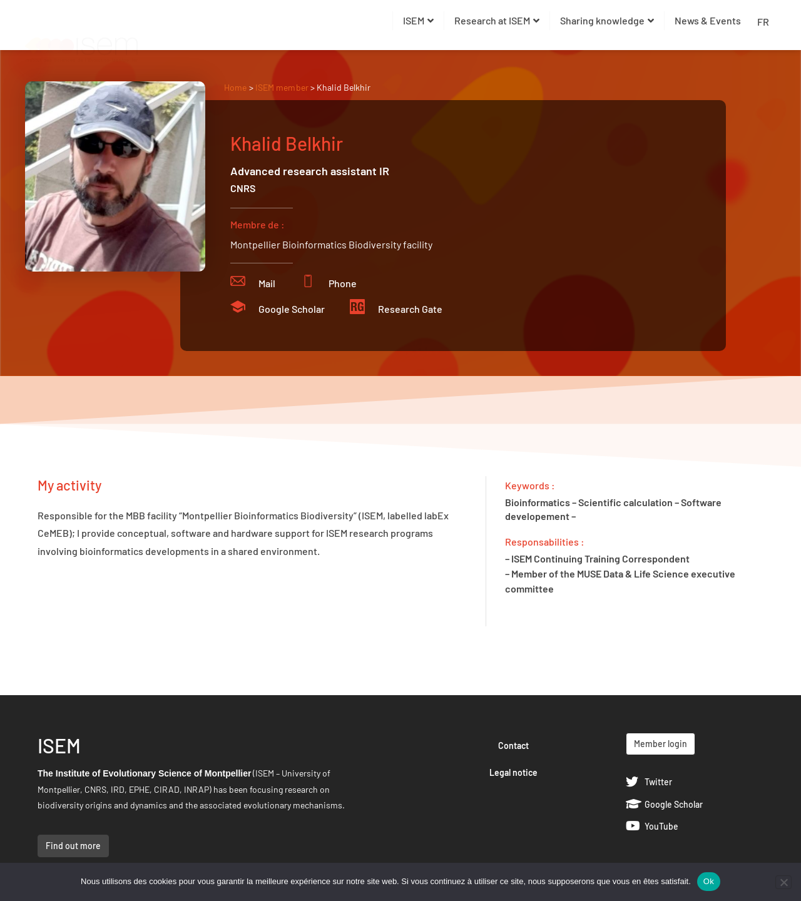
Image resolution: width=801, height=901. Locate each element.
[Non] (783, 882)
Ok (708, 881)
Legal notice (513, 772)
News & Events (708, 20)
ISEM (418, 20)
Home (235, 87)
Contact (513, 745)
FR (763, 22)
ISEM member (282, 87)
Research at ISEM (496, 20)
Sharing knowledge (607, 20)
